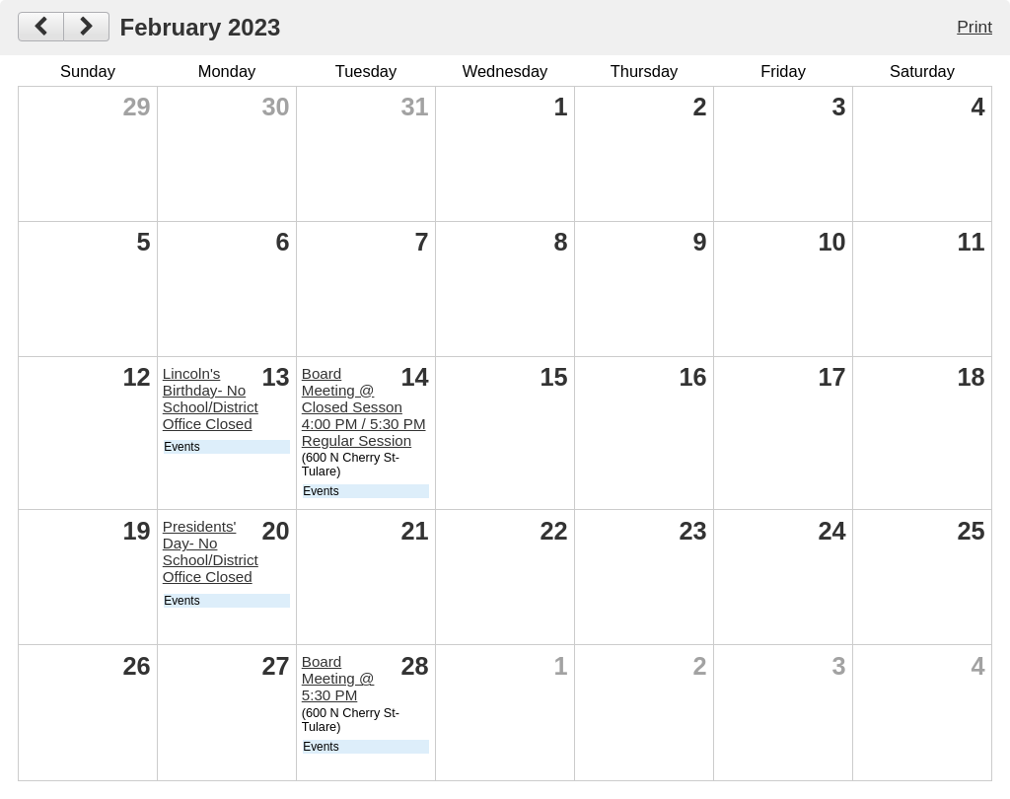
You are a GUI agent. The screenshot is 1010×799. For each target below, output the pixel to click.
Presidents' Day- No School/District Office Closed (210, 551)
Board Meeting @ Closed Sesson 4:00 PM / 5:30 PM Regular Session (364, 407)
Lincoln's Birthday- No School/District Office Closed (210, 398)
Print (974, 26)
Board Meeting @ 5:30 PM (338, 678)
